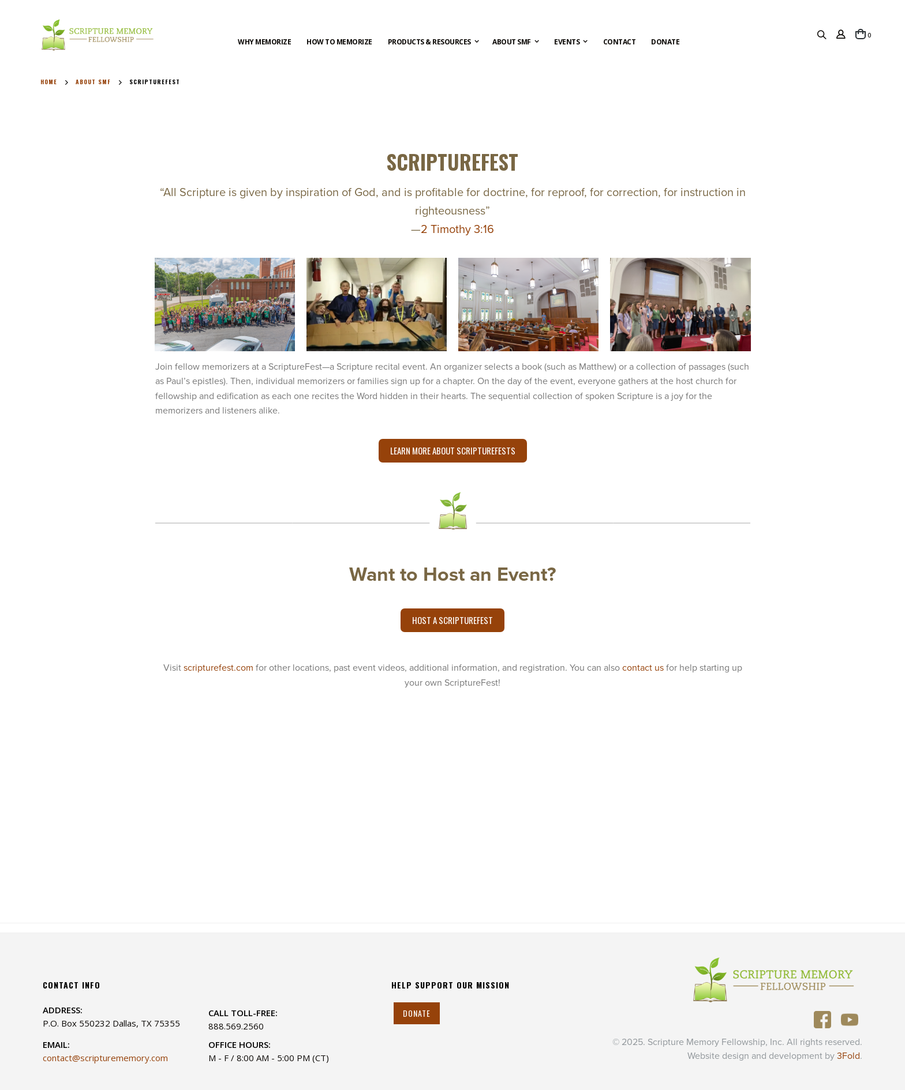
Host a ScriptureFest (452, 620)
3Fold (848, 1056)
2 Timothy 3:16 (457, 229)
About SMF (93, 82)
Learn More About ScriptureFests (452, 450)
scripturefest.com (218, 668)
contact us (643, 668)
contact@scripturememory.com (105, 1057)
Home (48, 82)
